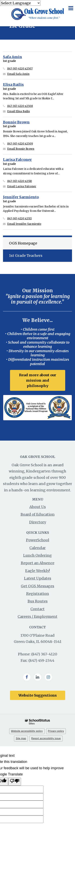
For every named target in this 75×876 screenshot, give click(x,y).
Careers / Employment (37, 616)
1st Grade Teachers (25, 255)
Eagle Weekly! (37, 570)
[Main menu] (70, 8)
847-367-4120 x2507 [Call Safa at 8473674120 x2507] (20, 68)
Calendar (37, 548)
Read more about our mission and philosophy (37, 380)
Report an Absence (37, 563)
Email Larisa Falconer (21, 186)
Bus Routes (38, 601)
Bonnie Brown (16, 122)
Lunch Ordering (37, 555)
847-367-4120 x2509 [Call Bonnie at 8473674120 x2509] (20, 143)
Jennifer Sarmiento (21, 197)
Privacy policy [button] (56, 731)
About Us (37, 506)
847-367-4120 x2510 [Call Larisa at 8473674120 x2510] (19, 181)
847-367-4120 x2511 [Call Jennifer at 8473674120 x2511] (19, 218)
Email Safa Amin (18, 74)
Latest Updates (37, 578)
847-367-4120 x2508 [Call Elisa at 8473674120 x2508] (20, 106)
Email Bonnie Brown (20, 149)
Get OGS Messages (37, 586)
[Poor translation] (14, 782)
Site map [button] (21, 738)
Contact (37, 609)
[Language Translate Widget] (20, 3)
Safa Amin (12, 57)
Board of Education (38, 514)
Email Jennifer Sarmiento (24, 224)
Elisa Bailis (13, 84)
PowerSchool (37, 540)
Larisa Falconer (17, 159)
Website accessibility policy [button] (27, 731)
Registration (37, 593)
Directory (37, 522)
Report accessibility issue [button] (46, 738)
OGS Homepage (23, 243)
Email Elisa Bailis (18, 111)
